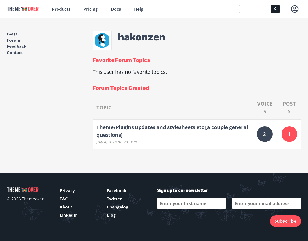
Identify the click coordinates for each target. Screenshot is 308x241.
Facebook (117, 190)
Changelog (117, 207)
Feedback (16, 46)
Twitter (114, 198)
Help (138, 9)
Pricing (90, 9)
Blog (111, 215)
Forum (13, 40)
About (66, 207)
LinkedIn (69, 215)
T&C (64, 198)
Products (61, 9)
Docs (116, 9)
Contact (15, 52)
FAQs (12, 34)
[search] (255, 9)
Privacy (67, 190)
